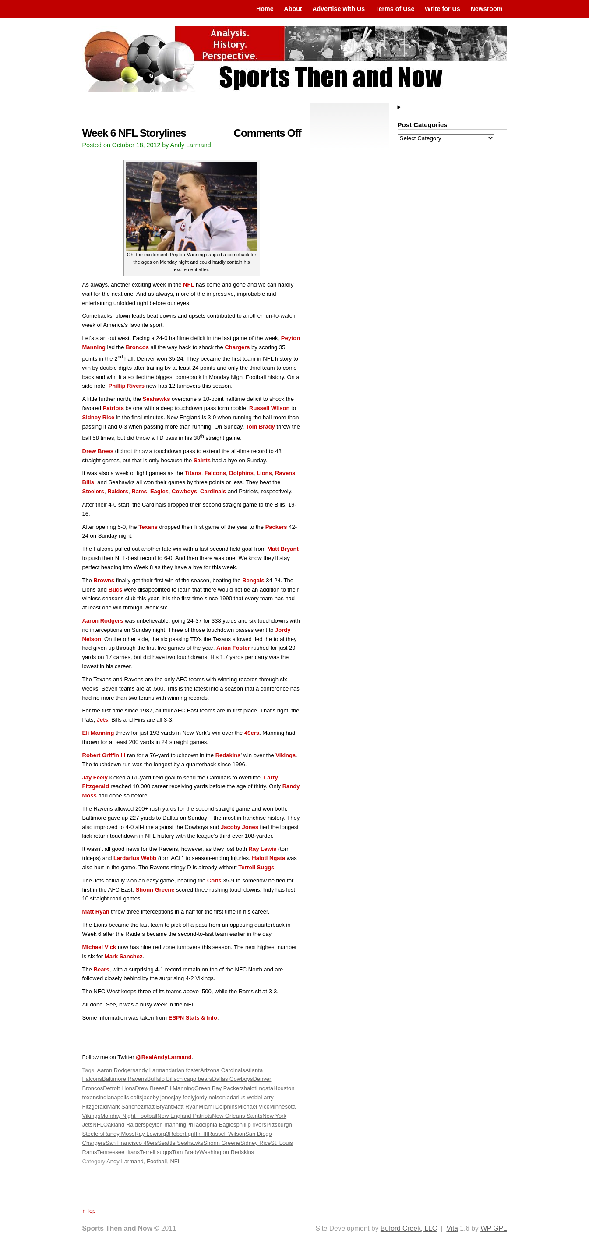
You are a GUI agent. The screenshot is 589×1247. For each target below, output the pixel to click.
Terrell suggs (156, 1152)
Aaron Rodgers (116, 1070)
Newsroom (486, 8)
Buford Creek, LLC (409, 1228)
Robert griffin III (188, 1133)
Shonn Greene (221, 1143)
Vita (452, 1228)
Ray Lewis (147, 1133)
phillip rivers (251, 1124)
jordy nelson (210, 1097)
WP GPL (493, 1228)
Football (157, 1161)
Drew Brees (150, 1088)
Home (265, 8)
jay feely (184, 1097)
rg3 (165, 1133)
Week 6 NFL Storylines (134, 133)
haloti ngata (258, 1088)
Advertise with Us (338, 8)
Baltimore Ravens (124, 1079)
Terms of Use (395, 8)
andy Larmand (153, 1070)
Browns (104, 580)
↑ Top (89, 1211)
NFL (97, 1124)
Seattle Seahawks (180, 1143)
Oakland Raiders (124, 1124)
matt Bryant (158, 1106)
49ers (251, 733)
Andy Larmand (125, 1161)
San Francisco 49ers (132, 1143)
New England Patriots (184, 1115)
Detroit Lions (119, 1088)
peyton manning (166, 1124)
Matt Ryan (185, 1106)
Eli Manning (179, 1088)
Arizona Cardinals (222, 1070)
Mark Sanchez (125, 1106)
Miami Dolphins (217, 1106)
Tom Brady (185, 1152)
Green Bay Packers (219, 1088)
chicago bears (194, 1079)
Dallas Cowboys (232, 1079)
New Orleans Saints (237, 1115)
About (293, 8)
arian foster (186, 1070)
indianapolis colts (120, 1097)
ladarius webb (243, 1097)
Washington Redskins (226, 1152)
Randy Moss (118, 1133)
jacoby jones (158, 1097)
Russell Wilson (226, 1133)
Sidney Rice (255, 1143)
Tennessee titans (118, 1152)
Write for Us (442, 8)
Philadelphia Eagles (211, 1124)
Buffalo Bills (162, 1079)
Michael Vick (253, 1106)
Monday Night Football (128, 1115)
